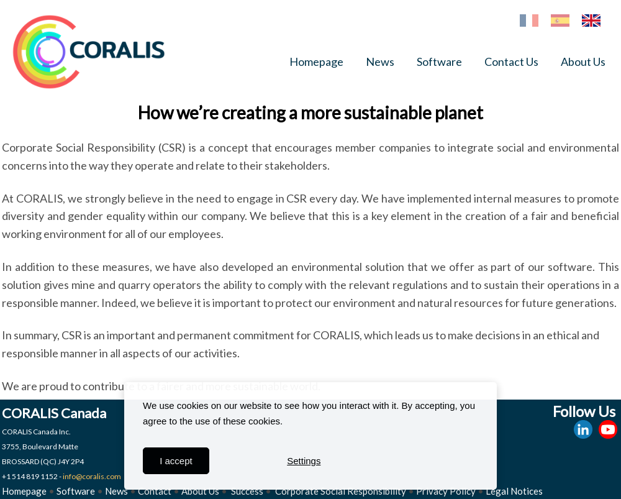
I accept (176, 461)
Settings (303, 461)
